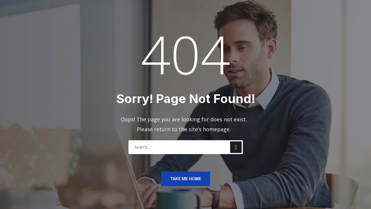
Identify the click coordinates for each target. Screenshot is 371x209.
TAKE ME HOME (185, 178)
